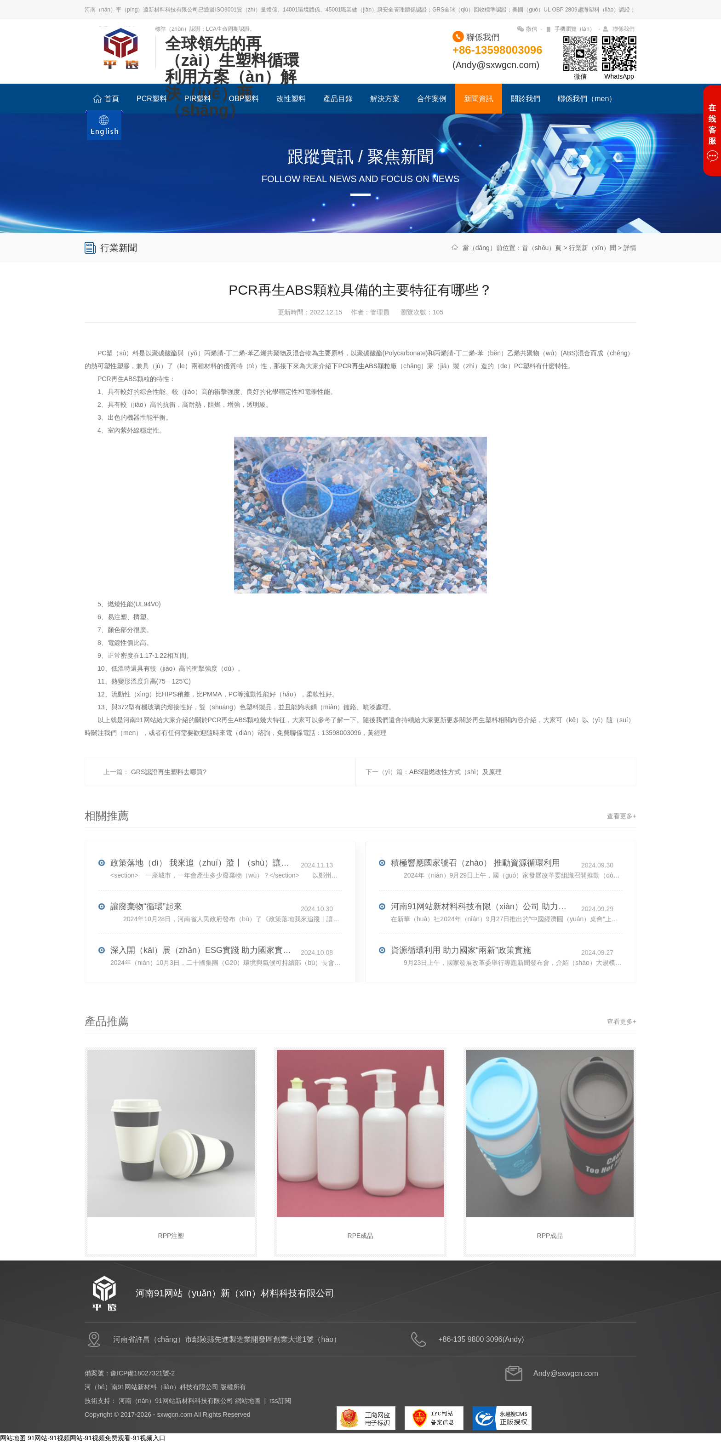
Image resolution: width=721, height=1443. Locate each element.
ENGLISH (104, 130)
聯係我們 (623, 29)
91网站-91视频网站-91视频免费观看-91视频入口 (97, 1438)
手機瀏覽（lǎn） (575, 29)
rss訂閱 (280, 1400)
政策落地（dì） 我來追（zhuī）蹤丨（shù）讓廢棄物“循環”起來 (202, 883)
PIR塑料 (198, 99)
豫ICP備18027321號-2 (142, 1373)
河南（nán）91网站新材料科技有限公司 (176, 1400)
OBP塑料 (244, 99)
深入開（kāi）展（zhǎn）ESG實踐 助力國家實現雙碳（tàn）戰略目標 (202, 970)
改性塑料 (291, 99)
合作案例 (431, 99)
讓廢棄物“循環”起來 (146, 927)
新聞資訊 (478, 99)
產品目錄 (338, 99)
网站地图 (13, 1438)
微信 (531, 29)
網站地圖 (248, 1400)
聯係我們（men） (587, 99)
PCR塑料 (152, 99)
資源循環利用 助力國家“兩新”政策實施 (461, 970)
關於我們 (525, 99)
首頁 (106, 99)
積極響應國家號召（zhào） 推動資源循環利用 (475, 883)
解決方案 (385, 99)
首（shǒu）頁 (542, 247)
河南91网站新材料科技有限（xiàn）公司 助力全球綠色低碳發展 (483, 927)
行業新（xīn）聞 (592, 247)
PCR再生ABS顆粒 (364, 386)
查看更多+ (621, 836)
